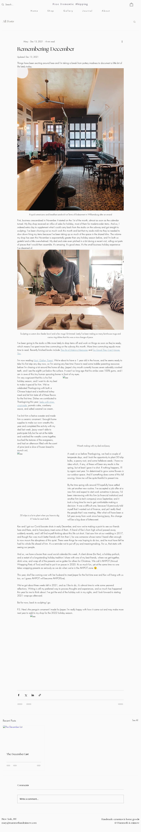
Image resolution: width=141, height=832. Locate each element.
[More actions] (122, 41)
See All (135, 720)
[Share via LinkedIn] (32, 695)
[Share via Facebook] (18, 695)
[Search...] (18, 4)
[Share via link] (39, 695)
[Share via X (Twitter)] (25, 695)
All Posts (8, 21)
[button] (131, 4)
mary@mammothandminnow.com (19, 823)
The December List (17, 754)
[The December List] (24, 737)
